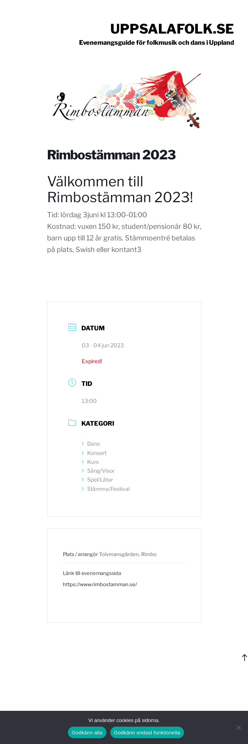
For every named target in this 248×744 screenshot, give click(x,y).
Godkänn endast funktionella (147, 733)
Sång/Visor (98, 470)
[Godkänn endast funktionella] (238, 727)
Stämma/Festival (106, 488)
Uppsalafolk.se (172, 29)
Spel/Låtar (97, 479)
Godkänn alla (87, 733)
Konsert (94, 453)
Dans (91, 443)
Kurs (90, 461)
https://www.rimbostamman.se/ (100, 584)
